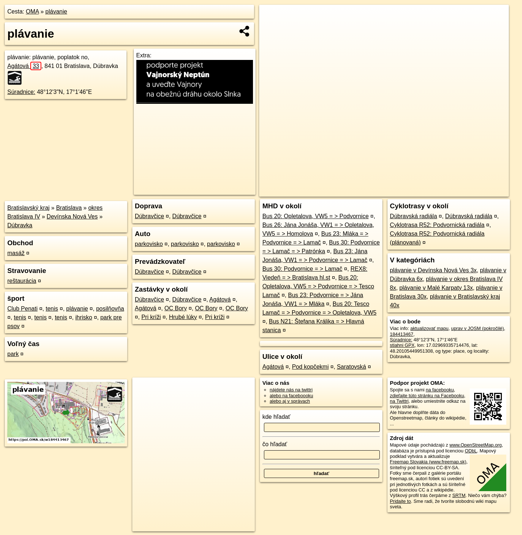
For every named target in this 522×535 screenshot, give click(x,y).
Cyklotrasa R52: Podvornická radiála (437, 225)
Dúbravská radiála (413, 216)
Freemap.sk (421, 191)
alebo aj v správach (290, 401)
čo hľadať (274, 444)
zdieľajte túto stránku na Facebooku (427, 395)
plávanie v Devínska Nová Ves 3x (433, 270)
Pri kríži (151, 317)
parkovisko (149, 244)
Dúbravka (19, 225)
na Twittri (399, 401)
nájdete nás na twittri (291, 389)
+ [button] (271, 17)
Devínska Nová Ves (72, 216)
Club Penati (22, 309)
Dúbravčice (149, 216)
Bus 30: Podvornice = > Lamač (302, 269)
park (13, 354)
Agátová (24, 66)
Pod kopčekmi (310, 367)
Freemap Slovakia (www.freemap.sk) (428, 461)
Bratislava (69, 208)
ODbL (471, 451)
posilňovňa (110, 309)
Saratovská (351, 367)
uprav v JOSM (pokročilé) (477, 328)
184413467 (401, 334)
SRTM (458, 495)
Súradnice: (21, 92)
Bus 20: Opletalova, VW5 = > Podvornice (315, 216)
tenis (52, 309)
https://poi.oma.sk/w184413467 (476, 191)
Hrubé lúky (183, 317)
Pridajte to (400, 501)
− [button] (271, 28)
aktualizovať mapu (430, 328)
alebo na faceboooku (291, 395)
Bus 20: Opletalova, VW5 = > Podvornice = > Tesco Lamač (318, 286)
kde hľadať (276, 417)
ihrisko (83, 317)
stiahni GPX (402, 345)
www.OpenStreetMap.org (476, 445)
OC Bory (175, 308)
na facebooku (440, 389)
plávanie (56, 11)
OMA (32, 11)
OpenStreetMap (384, 191)
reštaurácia (21, 281)
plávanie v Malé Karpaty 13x (436, 288)
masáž (15, 253)
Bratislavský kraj (28, 208)
